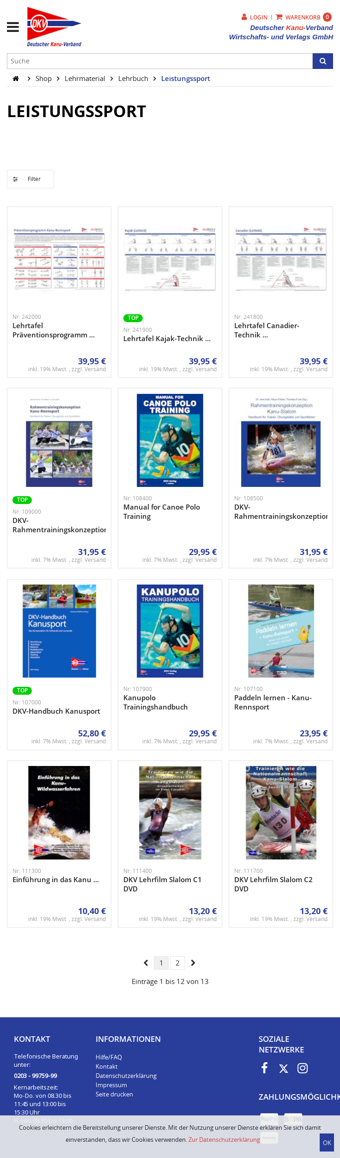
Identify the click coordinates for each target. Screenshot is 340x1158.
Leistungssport (185, 78)
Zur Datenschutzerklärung (224, 1139)
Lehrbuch (134, 78)
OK (327, 1143)
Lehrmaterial (86, 78)
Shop (45, 78)
